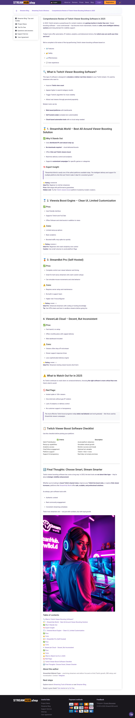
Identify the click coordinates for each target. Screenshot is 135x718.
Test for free (22, 27)
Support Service (23, 34)
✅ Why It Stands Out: (50, 625)
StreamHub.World (66, 485)
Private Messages (110, 703)
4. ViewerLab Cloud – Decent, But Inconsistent (58, 647)
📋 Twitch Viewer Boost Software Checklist (57, 662)
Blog (92, 2)
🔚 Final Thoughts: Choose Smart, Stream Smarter (60, 664)
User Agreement (23, 37)
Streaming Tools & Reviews (40, 10)
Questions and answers (25, 31)
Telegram (61, 675)
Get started (61, 688)
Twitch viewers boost (64, 190)
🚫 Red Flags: (47, 659)
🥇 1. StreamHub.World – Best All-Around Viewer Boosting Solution (65, 622)
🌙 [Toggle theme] (119, 2)
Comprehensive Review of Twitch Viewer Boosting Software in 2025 (73, 10)
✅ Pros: (46, 633)
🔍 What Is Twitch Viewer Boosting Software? (58, 619)
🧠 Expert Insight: (49, 628)
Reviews (75, 2)
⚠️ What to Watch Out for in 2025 (54, 656)
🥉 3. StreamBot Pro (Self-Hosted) (54, 639)
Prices (81, 2)
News (87, 2)
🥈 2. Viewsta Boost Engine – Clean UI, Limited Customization (63, 630)
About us (67, 2)
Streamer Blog (24, 10)
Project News (22, 24)
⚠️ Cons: (46, 636)
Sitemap (44, 712)
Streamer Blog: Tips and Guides (24, 20)
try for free (70, 688)
